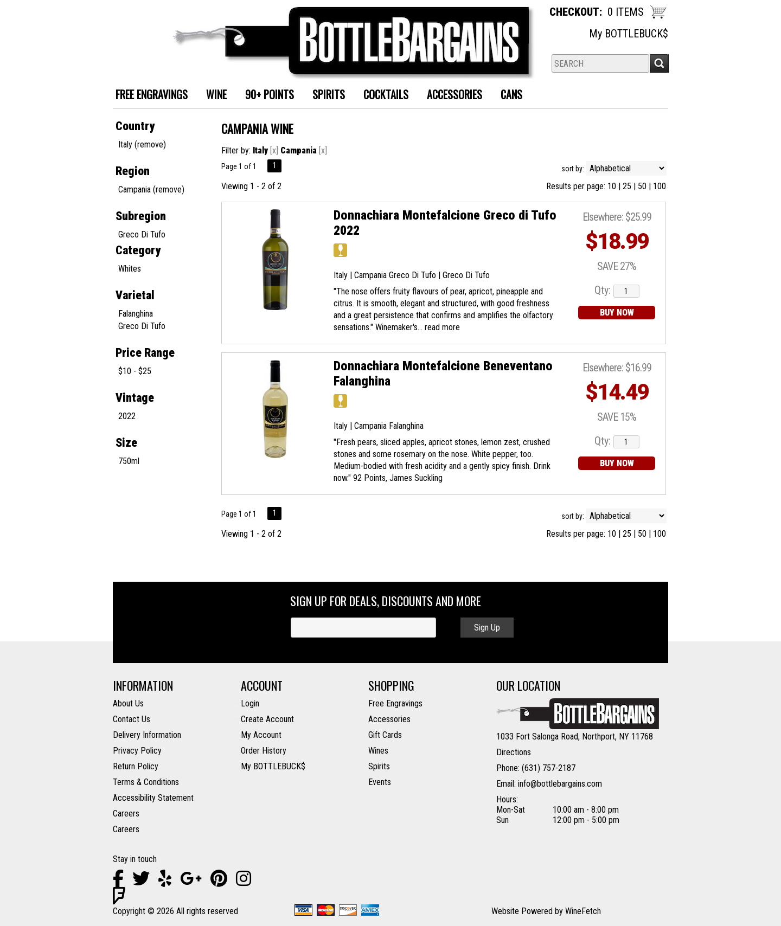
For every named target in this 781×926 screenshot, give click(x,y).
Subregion (141, 216)
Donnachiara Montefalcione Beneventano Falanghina (443, 373)
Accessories (450, 95)
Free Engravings (395, 703)
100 (659, 186)
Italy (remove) (142, 144)
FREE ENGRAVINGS (152, 94)
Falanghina (135, 313)
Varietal (135, 295)
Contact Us (131, 719)
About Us (128, 703)
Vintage (135, 397)
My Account (261, 735)
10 (611, 186)
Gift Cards (385, 735)
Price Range (145, 352)
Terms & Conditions (146, 782)
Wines (378, 750)
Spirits (324, 95)
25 (627, 186)
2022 (127, 416)
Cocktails (381, 95)
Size (126, 442)
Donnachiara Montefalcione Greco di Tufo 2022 (445, 223)
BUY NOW (617, 312)
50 (642, 186)
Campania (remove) (151, 189)
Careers (126, 813)
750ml (128, 461)
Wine (212, 95)
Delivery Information (147, 735)
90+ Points (269, 94)
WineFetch (583, 911)
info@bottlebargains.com (560, 784)
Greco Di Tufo (141, 234)
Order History (263, 750)
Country (135, 126)
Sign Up (487, 627)
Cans (507, 95)
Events (379, 782)
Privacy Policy (137, 750)
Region (133, 171)
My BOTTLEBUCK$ (628, 33)
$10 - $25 (134, 371)
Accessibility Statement (153, 798)
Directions (513, 752)
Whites (129, 268)
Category (138, 250)
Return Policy (135, 766)
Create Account (267, 719)
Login (250, 703)
